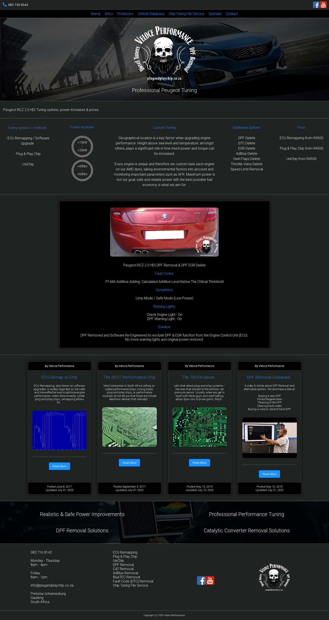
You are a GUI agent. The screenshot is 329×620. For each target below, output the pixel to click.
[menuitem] (96, 14)
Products (125, 14)
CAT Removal (123, 569)
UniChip (118, 561)
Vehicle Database (151, 14)
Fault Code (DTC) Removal (133, 581)
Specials (215, 14)
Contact (232, 14)
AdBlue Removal (125, 573)
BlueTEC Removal (126, 577)
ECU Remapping (125, 552)
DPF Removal (123, 565)
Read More (59, 466)
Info (109, 14)
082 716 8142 (18, 5)
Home (95, 14)
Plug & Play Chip (125, 556)
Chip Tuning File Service (186, 14)
